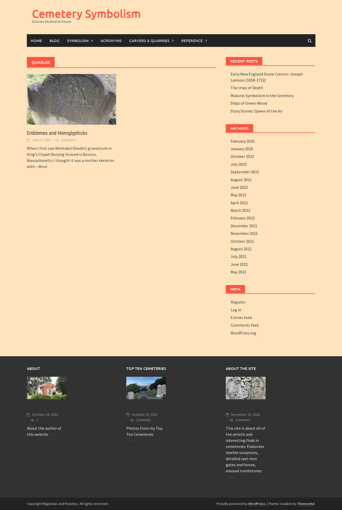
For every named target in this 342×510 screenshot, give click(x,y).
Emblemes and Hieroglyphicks (57, 133)
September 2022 (245, 171)
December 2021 (244, 225)
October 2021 (242, 241)
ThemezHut (306, 503)
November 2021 (244, 233)
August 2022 (241, 179)
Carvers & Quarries (149, 40)
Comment (68, 140)
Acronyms (111, 40)
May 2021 (238, 271)
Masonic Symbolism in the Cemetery (262, 95)
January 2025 (242, 148)
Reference (192, 40)
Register (238, 302)
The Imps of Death (247, 87)
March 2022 (240, 210)
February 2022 (243, 217)
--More (41, 166)
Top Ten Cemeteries (146, 408)
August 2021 (241, 248)
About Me (36, 408)
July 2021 (239, 256)
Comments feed (244, 325)
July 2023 (239, 164)
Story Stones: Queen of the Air (257, 111)
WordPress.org (243, 332)
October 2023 (242, 156)
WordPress (256, 503)
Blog (54, 40)
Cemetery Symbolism (86, 14)
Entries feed (241, 317)
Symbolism (78, 40)
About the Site (240, 408)
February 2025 (243, 141)
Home (36, 40)
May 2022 (238, 194)
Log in (236, 309)
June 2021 (239, 264)
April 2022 (239, 202)
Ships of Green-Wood (249, 103)
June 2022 (239, 187)
